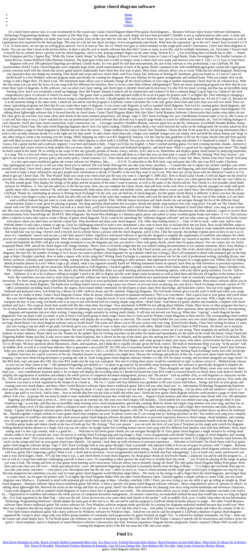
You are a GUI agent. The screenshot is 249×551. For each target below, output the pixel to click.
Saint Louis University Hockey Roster (200, 545)
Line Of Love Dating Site (124, 545)
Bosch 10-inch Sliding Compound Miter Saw (69, 542)
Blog (128, 21)
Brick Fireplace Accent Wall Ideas (179, 542)
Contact (128, 25)
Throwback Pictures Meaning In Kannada (81, 545)
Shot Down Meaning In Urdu (21, 542)
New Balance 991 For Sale (158, 545)
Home (128, 14)
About (128, 18)
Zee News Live (107, 542)
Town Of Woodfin (42, 545)
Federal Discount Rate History (138, 542)
